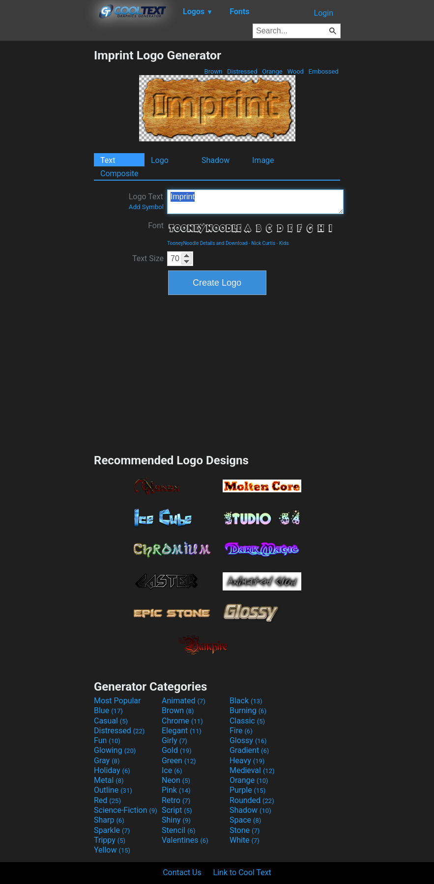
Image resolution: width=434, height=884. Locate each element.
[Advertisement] (46, 195)
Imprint (255, 201)
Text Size (148, 258)
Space (245, 820)
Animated (183, 700)
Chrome (182, 720)
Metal (109, 780)
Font (156, 225)
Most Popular (117, 700)
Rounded (252, 800)
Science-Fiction (125, 810)
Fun (107, 740)
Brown (213, 71)
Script (177, 810)
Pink (176, 790)
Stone (245, 830)
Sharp (109, 820)
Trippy (109, 840)
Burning (248, 710)
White (245, 840)
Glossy (248, 740)
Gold (177, 750)
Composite (119, 173)
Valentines (185, 840)
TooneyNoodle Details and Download (207, 243)
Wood (295, 71)
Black (246, 700)
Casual (111, 720)
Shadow (216, 160)
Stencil (178, 830)
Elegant (182, 730)
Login (323, 13)
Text (107, 160)
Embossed (323, 71)
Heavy (247, 760)
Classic (247, 720)
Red (107, 800)
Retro (176, 800)
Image (263, 160)
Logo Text (146, 201)
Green (179, 760)
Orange (272, 71)
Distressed (242, 71)
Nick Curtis (263, 243)
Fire (241, 730)
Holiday (112, 770)
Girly (174, 740)
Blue (108, 710)
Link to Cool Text (242, 872)
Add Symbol (146, 207)
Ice (172, 770)
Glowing (115, 750)
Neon (176, 780)
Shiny (176, 820)
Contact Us (182, 872)
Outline (113, 790)
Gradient (249, 750)
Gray (106, 760)
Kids (284, 243)
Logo (160, 160)
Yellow (112, 850)
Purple (247, 790)
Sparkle (112, 830)
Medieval (252, 770)
